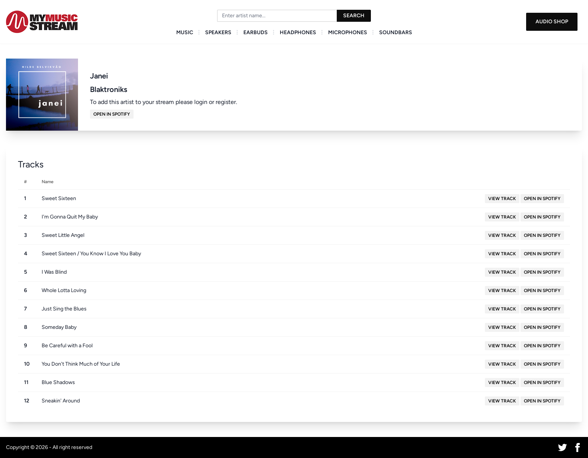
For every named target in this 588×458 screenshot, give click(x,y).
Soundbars (395, 32)
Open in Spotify (111, 114)
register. (226, 101)
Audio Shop (552, 21)
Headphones (298, 32)
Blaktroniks (108, 89)
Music (184, 32)
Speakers (218, 32)
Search (353, 15)
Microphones (347, 32)
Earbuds (255, 32)
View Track (502, 198)
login (200, 101)
